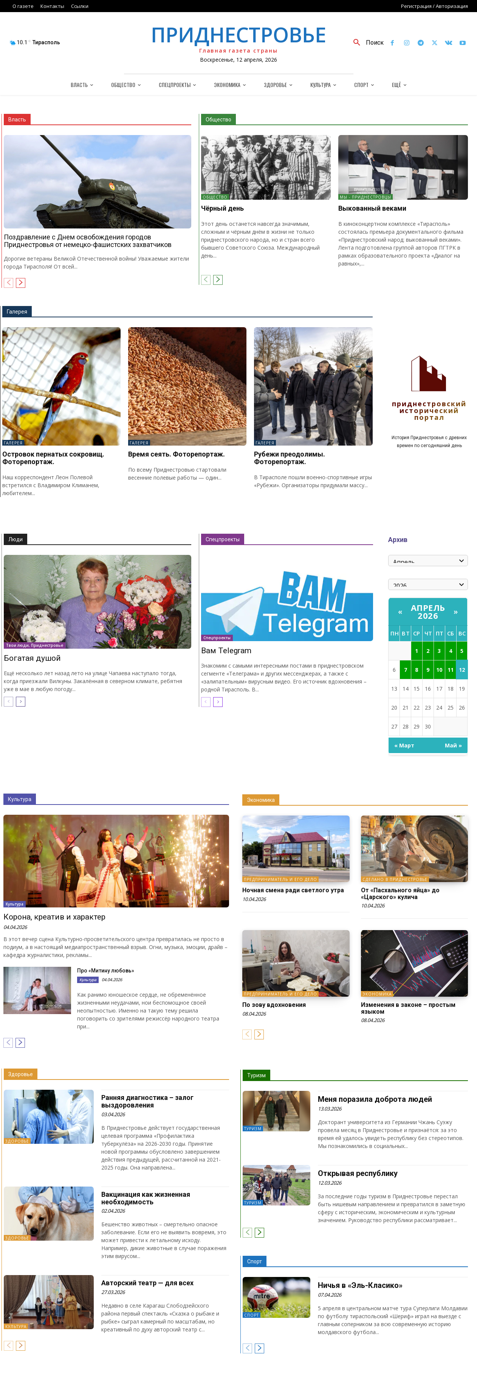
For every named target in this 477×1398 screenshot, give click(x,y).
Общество (218, 119)
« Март (404, 745)
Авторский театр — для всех (147, 1283)
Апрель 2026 (428, 611)
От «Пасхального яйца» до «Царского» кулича (400, 894)
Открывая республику (358, 1173)
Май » (453, 745)
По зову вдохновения (274, 1004)
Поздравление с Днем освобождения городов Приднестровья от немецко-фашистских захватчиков (88, 241)
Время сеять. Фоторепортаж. (176, 454)
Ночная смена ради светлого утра (293, 890)
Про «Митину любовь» (105, 971)
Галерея (17, 312)
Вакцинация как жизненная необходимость (145, 1198)
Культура (19, 799)
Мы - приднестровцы (365, 197)
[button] (366, 43)
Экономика (261, 800)
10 (439, 669)
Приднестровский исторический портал (429, 411)
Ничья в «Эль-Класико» (360, 1285)
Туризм (256, 1075)
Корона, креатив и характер (54, 916)
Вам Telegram (226, 650)
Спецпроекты (223, 539)
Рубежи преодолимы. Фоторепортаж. (289, 458)
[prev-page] (8, 283)
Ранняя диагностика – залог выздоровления (147, 1101)
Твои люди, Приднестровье (34, 645)
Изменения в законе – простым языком (408, 1008)
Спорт (254, 1261)
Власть (17, 119)
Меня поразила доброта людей (375, 1099)
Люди (15, 539)
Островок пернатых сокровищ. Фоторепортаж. (53, 458)
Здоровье (20, 1074)
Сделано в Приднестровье (394, 879)
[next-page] (20, 283)
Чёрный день (222, 208)
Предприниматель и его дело (280, 879)
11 (451, 669)
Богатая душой (32, 658)
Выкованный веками (372, 208)
